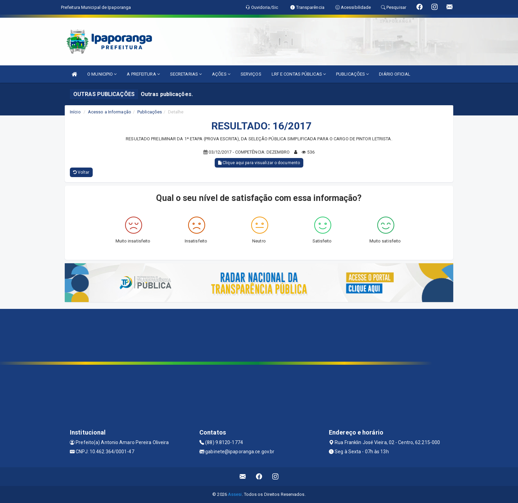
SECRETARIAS (186, 74)
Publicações (149, 111)
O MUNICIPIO (102, 74)
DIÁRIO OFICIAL (394, 74)
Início (75, 111)
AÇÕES (221, 74)
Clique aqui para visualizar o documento (259, 162)
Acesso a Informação (109, 111)
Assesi (235, 494)
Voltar (81, 172)
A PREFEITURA (143, 74)
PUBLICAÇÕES (352, 74)
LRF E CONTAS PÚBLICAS (299, 74)
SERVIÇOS (251, 74)
